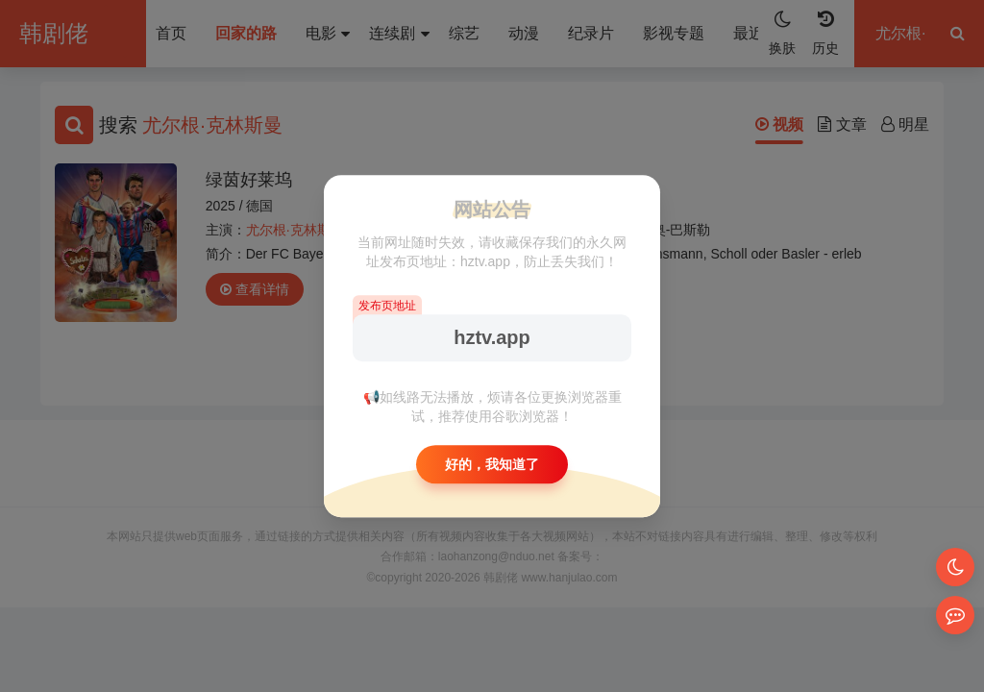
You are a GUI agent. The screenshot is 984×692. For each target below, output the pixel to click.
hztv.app (492, 337)
